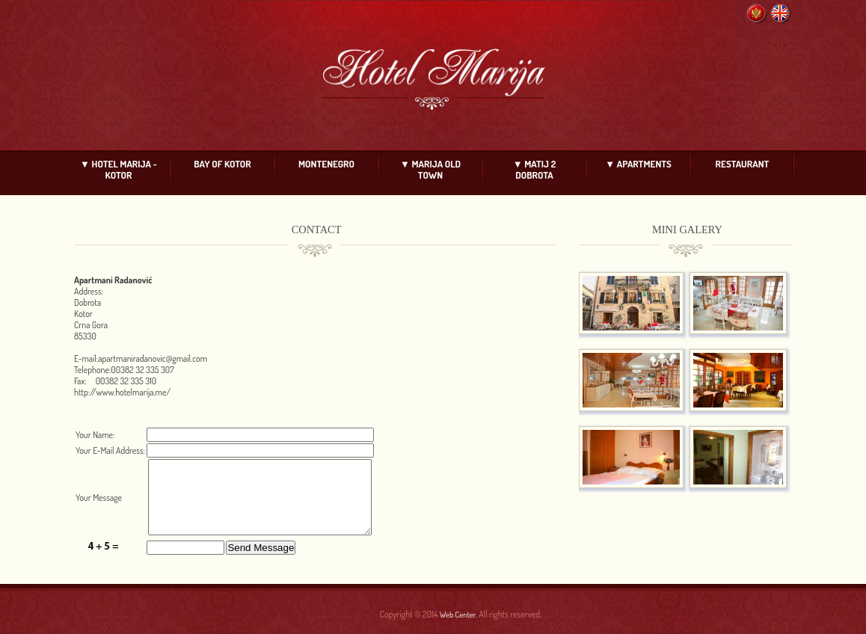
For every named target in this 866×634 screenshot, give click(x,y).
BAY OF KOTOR (222, 164)
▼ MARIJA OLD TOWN (430, 169)
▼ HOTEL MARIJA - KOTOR (118, 169)
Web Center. (458, 614)
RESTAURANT (743, 164)
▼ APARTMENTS (638, 164)
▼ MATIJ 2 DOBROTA (534, 169)
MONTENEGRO (326, 164)
